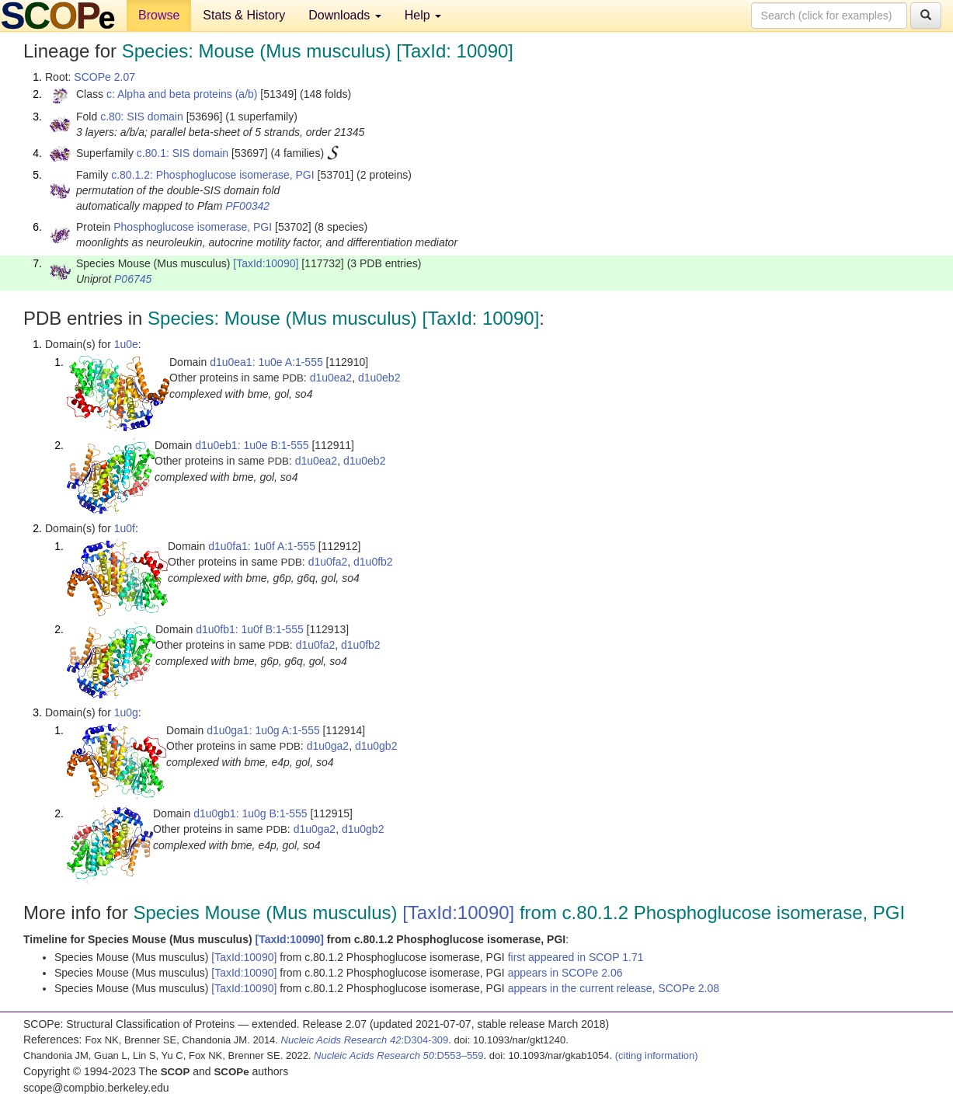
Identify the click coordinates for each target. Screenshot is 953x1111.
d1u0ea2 (331, 377)
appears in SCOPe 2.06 (565, 972)
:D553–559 (399, 1055)
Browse (158, 15)
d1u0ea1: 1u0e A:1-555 (266, 362)
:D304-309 (365, 1040)
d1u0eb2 (379, 377)
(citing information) (656, 1055)
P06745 (132, 279)
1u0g (126, 712)
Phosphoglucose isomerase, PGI (192, 227)
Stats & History (244, 15)
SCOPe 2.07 (104, 77)
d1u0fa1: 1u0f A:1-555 (261, 546)
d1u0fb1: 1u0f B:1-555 (250, 629)
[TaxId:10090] (265, 263)
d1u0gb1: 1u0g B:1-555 (250, 813)
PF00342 (247, 206)
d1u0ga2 (328, 746)
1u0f (124, 528)
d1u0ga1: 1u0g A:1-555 (263, 730)
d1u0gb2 (376, 746)
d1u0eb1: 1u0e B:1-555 (251, 445)
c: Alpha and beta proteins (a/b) (182, 94)
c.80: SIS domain (141, 116)
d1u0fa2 (328, 562)
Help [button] (423, 15)
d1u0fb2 (373, 562)
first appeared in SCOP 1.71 (576, 957)
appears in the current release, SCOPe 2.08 (613, 988)
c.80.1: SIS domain (182, 153)
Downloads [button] (344, 15)
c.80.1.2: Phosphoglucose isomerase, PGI (212, 175)
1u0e (126, 344)
